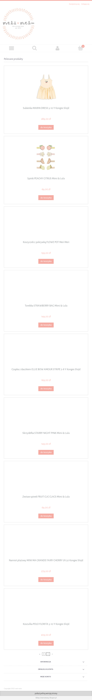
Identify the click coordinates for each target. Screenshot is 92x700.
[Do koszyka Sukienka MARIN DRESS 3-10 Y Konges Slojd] (46, 127)
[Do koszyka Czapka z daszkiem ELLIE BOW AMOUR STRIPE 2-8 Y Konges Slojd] (46, 388)
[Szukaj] (34, 48)
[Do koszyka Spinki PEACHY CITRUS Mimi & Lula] (46, 197)
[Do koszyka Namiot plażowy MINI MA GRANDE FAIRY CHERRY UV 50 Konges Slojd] (46, 579)
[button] (11, 48)
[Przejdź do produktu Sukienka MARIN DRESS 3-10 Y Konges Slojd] (46, 87)
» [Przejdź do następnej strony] (52, 654)
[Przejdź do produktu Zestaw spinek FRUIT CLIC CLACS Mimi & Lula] (46, 479)
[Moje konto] (57, 48)
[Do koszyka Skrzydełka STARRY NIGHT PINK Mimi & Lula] (46, 452)
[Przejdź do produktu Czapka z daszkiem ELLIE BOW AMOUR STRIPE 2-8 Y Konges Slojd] (46, 352)
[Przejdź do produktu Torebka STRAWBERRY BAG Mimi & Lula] (46, 288)
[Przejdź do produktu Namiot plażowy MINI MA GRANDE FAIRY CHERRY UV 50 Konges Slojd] (46, 543)
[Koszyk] (80, 48)
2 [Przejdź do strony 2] (48, 654)
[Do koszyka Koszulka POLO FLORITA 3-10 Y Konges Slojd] (46, 643)
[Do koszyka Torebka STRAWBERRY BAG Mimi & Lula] (46, 325)
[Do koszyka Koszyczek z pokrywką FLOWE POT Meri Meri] (46, 261)
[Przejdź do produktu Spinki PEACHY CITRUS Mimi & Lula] (46, 157)
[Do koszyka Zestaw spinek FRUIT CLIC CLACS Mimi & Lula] (46, 516)
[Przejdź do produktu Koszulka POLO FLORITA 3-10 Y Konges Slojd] (46, 606)
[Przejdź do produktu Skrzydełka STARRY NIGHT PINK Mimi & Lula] (46, 415)
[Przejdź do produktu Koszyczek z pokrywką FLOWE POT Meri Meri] (46, 224)
